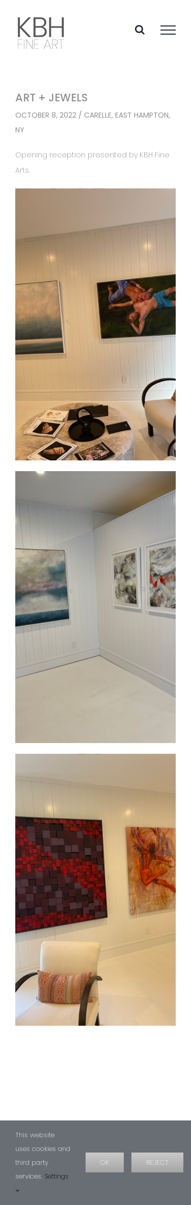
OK (104, 1162)
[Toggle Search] (140, 29)
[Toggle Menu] (168, 30)
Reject (157, 1162)
